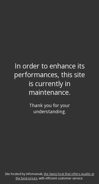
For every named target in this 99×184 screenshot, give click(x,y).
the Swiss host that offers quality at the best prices (55, 176)
